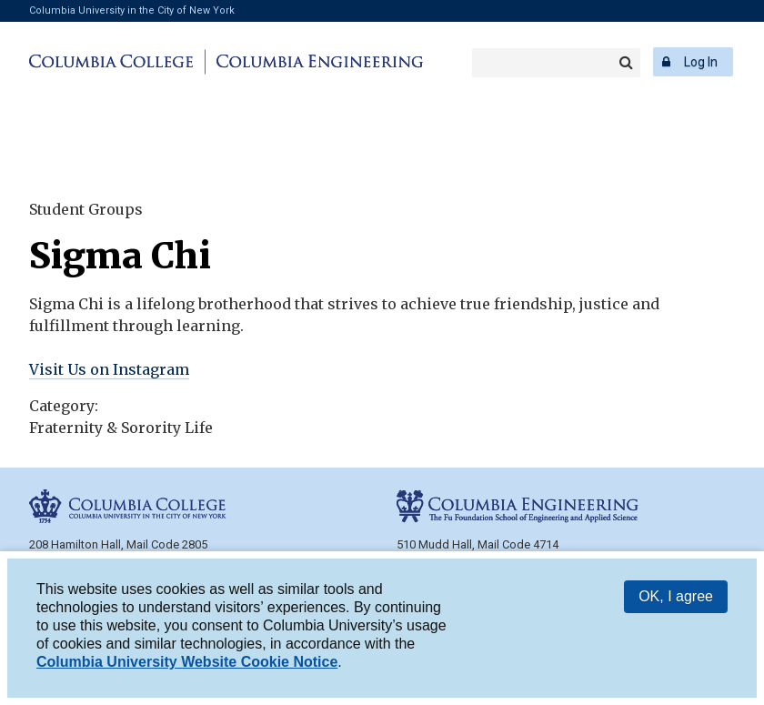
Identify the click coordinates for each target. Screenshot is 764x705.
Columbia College (114, 62)
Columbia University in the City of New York (132, 10)
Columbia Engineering (317, 62)
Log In (701, 62)
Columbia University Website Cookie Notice (186, 662)
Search (625, 62)
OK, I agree (675, 596)
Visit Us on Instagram (109, 369)
